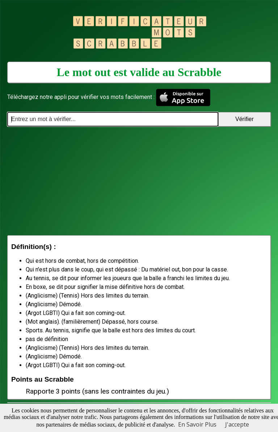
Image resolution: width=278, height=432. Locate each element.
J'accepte (237, 424)
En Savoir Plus (197, 424)
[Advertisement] (139, 181)
